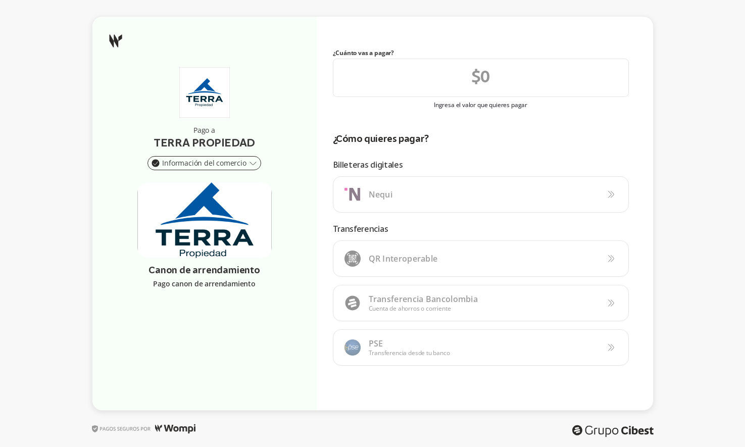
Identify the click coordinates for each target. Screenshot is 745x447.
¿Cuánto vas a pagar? (363, 53)
